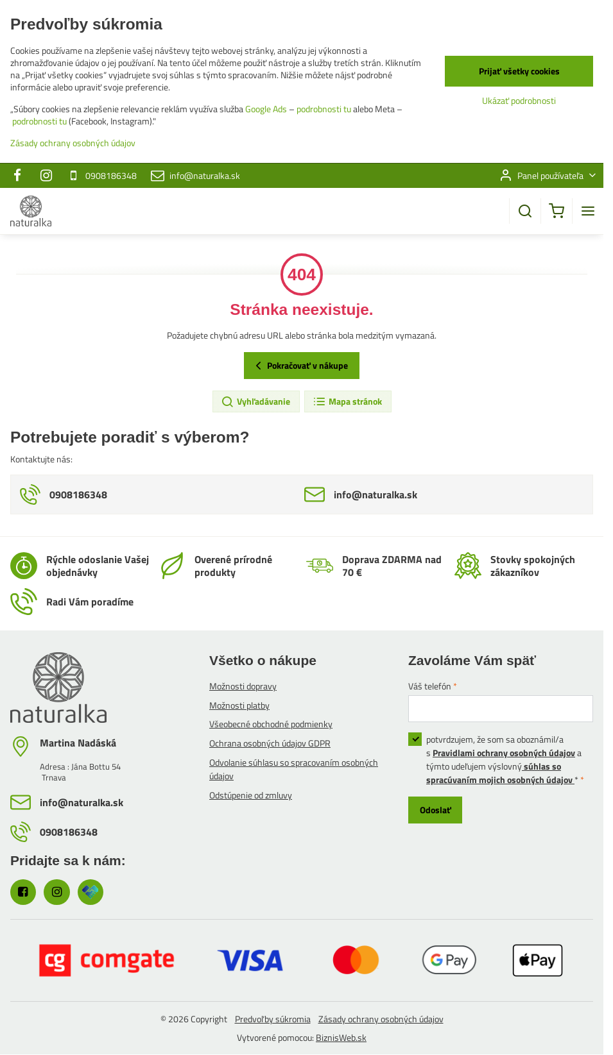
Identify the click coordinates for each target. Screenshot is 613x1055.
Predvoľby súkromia (273, 1018)
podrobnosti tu (324, 108)
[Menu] (588, 211)
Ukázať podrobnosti (519, 100)
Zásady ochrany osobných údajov (381, 1018)
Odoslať (435, 809)
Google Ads (266, 108)
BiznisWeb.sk (341, 1037)
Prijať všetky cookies (519, 71)
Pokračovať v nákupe (300, 366)
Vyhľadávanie (255, 401)
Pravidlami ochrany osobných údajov (504, 752)
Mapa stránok (347, 401)
